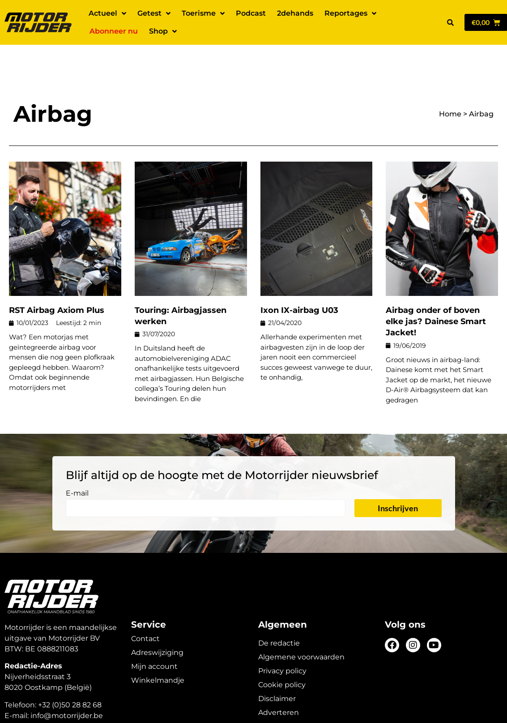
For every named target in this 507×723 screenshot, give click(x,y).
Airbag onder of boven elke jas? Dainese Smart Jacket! (436, 290)
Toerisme (203, 13)
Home (450, 82)
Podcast (251, 13)
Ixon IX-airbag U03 (299, 279)
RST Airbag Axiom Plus (56, 279)
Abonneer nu (113, 31)
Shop (163, 31)
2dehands (295, 13)
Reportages (350, 13)
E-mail (77, 462)
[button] (450, 22)
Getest (153, 13)
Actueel (107, 13)
